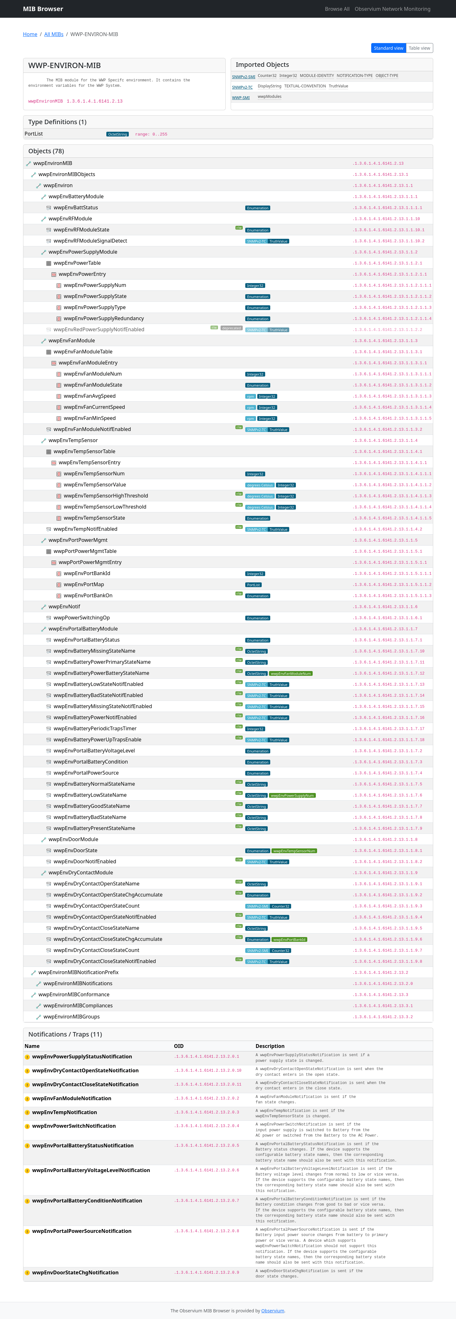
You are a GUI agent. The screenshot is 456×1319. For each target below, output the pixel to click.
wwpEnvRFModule (70, 218)
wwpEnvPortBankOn (88, 595)
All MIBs (54, 34)
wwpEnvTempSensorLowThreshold (105, 506)
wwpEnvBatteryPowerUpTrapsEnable (97, 739)
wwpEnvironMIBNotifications (78, 983)
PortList (34, 133)
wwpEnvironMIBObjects (67, 174)
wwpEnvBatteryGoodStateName (92, 805)
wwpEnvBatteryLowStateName (90, 794)
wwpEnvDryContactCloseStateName (96, 927)
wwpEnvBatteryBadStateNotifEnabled (98, 695)
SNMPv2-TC (242, 87)
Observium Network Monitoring (393, 8)
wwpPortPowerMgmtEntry (90, 562)
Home (30, 34)
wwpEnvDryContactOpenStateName (97, 883)
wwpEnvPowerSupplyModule (83, 251)
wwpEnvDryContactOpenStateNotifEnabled (105, 916)
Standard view (388, 48)
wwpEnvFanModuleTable (83, 351)
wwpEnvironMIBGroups (72, 1016)
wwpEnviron (58, 185)
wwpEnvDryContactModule (81, 872)
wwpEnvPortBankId (87, 573)
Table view (419, 48)
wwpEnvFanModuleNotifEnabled (92, 429)
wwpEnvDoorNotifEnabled (85, 861)
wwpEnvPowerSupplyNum (95, 285)
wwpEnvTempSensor (73, 440)
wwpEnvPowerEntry (82, 273)
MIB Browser (43, 8)
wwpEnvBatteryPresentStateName (94, 828)
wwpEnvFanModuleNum (93, 373)
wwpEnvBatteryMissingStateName (94, 650)
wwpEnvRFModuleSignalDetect (90, 240)
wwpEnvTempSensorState (94, 517)
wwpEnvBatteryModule (76, 196)
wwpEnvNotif (64, 606)
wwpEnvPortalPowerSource (86, 772)
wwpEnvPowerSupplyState (95, 296)
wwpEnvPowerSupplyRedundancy (104, 318)
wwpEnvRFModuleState (81, 229)
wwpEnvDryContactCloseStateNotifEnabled (105, 961)
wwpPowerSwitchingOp (82, 617)
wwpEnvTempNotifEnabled (85, 528)
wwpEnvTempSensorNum (94, 473)
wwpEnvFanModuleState (93, 384)
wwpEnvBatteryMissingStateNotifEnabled (103, 706)
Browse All (337, 8)
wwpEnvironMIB (53, 163)
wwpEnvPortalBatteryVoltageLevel (94, 750)
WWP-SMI (241, 97)
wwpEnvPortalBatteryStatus (87, 639)
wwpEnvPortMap (84, 584)
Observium (272, 1311)
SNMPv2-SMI (243, 76)
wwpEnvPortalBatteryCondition (91, 761)
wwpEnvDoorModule (73, 839)
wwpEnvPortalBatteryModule (83, 628)
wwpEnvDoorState (75, 850)
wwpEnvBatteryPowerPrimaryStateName (102, 661)
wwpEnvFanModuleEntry (88, 362)
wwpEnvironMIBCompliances (78, 1005)
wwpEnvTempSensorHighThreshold (106, 495)
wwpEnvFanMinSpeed (90, 418)
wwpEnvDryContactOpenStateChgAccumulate (108, 894)
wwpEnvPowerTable (77, 262)
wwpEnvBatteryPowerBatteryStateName (101, 672)
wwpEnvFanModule (72, 340)
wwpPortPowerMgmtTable (85, 551)
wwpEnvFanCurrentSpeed (94, 406)
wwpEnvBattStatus (76, 207)
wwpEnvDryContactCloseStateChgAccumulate (108, 938)
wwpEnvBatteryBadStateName (90, 817)
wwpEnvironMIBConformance (74, 994)
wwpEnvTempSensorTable (85, 451)
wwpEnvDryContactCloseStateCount (97, 950)
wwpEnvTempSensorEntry (89, 462)
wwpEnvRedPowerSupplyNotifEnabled (99, 329)
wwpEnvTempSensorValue (95, 484)
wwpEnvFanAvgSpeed (90, 395)
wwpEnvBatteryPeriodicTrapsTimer (95, 728)
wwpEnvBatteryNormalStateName (94, 783)
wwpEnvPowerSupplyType (95, 307)
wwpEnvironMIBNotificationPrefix (79, 972)
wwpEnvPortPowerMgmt (78, 539)
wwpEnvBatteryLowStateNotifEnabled (98, 684)
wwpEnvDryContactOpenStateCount (97, 905)
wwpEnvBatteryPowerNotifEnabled (95, 717)
